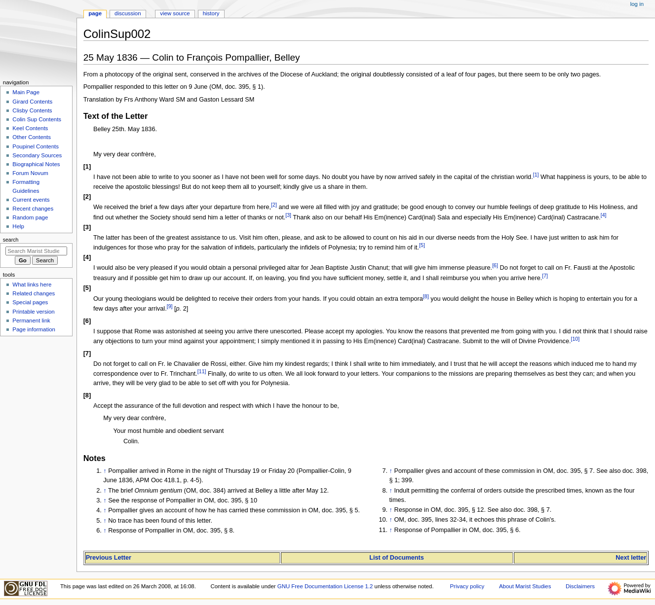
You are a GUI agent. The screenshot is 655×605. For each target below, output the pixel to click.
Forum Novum (30, 173)
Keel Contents (30, 128)
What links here (31, 284)
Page (95, 13)
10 (575, 339)
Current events (30, 200)
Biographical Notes (36, 164)
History (211, 13)
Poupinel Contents (35, 146)
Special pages (30, 302)
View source (175, 13)
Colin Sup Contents (36, 119)
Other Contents (31, 137)
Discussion (128, 13)
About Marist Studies (525, 586)
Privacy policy (467, 586)
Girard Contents (32, 102)
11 (201, 371)
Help (18, 226)
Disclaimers (580, 586)
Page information (33, 329)
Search (11, 240)
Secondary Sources (37, 155)
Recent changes (32, 209)
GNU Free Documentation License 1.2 (325, 586)
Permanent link (31, 320)
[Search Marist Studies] (36, 251)
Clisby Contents (32, 110)
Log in (637, 4)
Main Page (25, 92)
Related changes (33, 293)
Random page (30, 217)
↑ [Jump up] (104, 470)
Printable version (33, 312)
